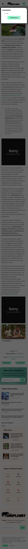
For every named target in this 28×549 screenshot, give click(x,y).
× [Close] (27, 8)
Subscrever (14, 18)
